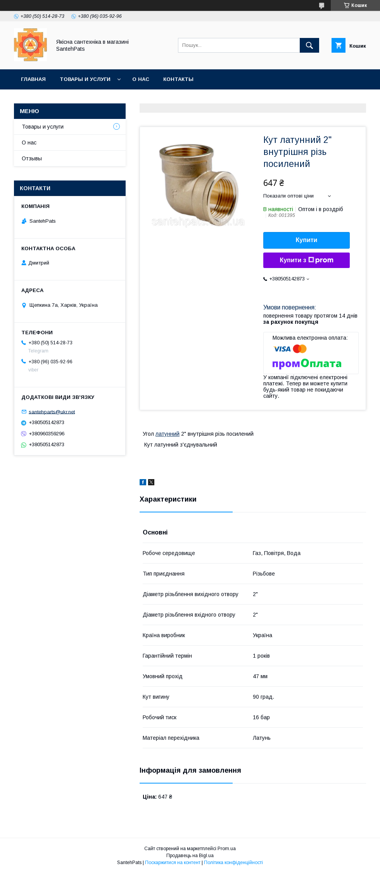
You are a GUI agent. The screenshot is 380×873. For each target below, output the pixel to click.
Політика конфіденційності (233, 862)
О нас (140, 79)
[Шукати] (309, 45)
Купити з (306, 260)
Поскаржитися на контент (172, 862)
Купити (307, 240)
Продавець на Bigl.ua (190, 855)
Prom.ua (227, 848)
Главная (33, 79)
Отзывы (32, 158)
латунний (167, 434)
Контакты (178, 79)
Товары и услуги (85, 79)
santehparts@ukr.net (52, 411)
